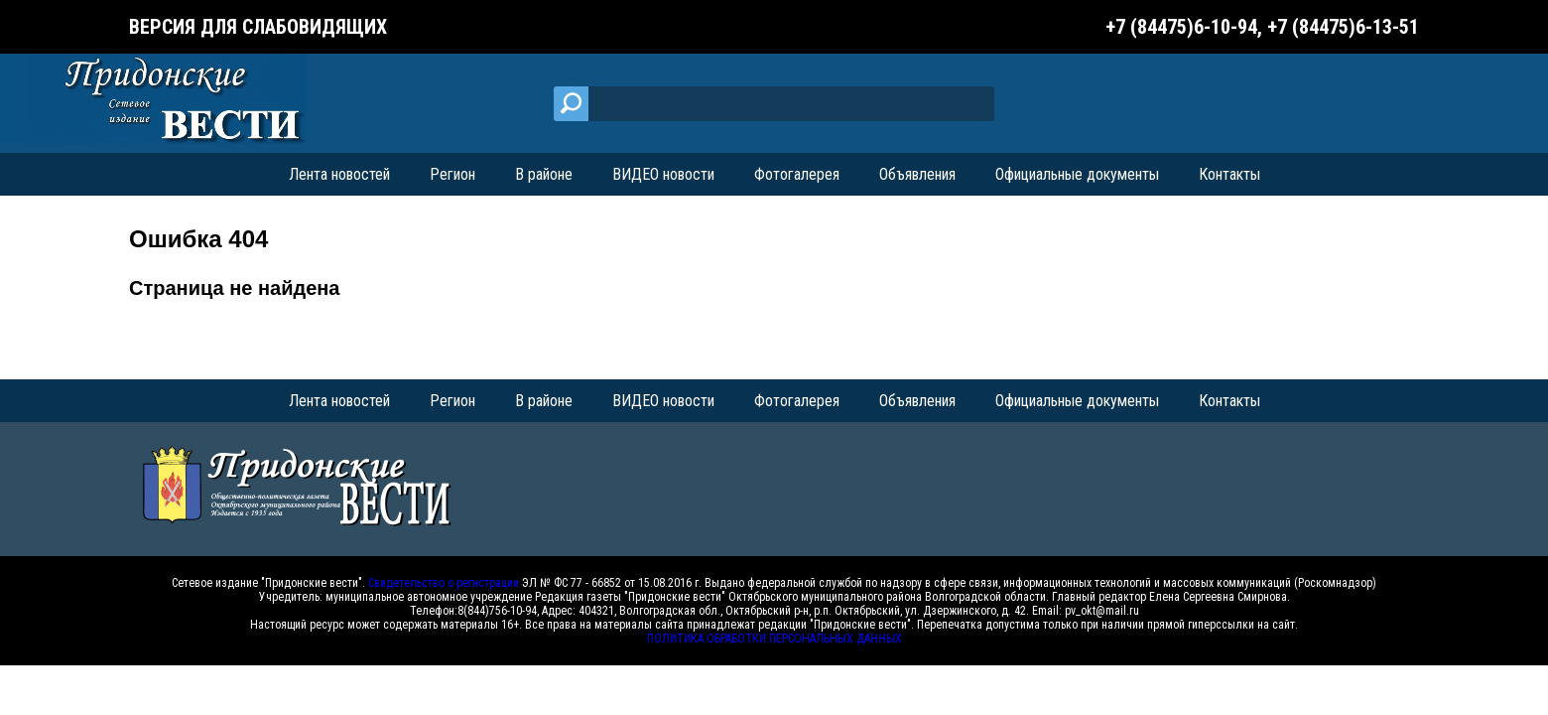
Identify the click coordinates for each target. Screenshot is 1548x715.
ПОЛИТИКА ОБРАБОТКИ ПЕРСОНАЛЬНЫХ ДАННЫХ (774, 638)
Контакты (1229, 174)
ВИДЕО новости (663, 174)
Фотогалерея (796, 174)
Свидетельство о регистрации (443, 583)
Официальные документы (1077, 174)
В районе (544, 174)
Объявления (917, 174)
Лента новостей (339, 174)
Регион (452, 174)
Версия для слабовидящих (258, 27)
